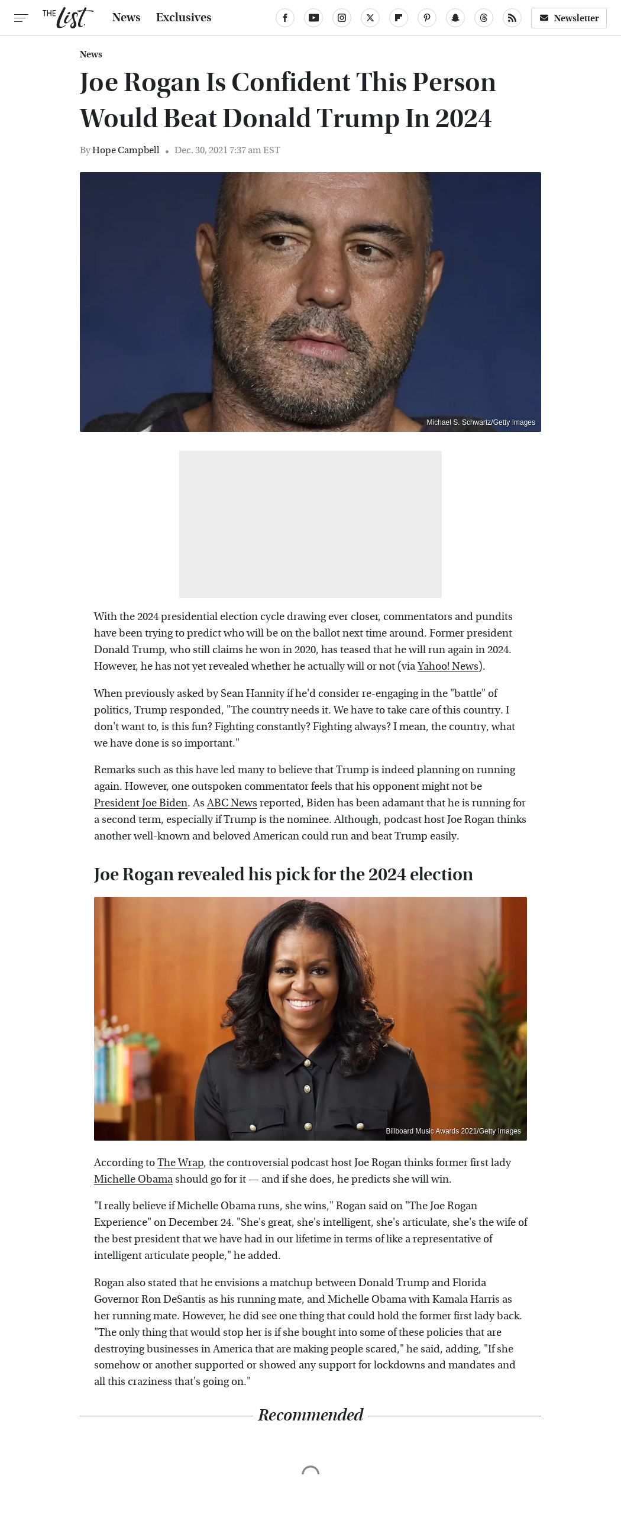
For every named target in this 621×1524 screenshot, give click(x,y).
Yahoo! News (448, 666)
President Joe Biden (140, 803)
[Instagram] (341, 17)
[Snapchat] (455, 17)
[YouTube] (313, 17)
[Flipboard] (398, 17)
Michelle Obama (133, 1179)
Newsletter (569, 18)
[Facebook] (285, 17)
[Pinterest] (427, 17)
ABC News (232, 803)
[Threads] (483, 17)
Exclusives (184, 18)
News (126, 18)
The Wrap (180, 1163)
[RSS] (512, 17)
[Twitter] (370, 17)
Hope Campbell (126, 150)
